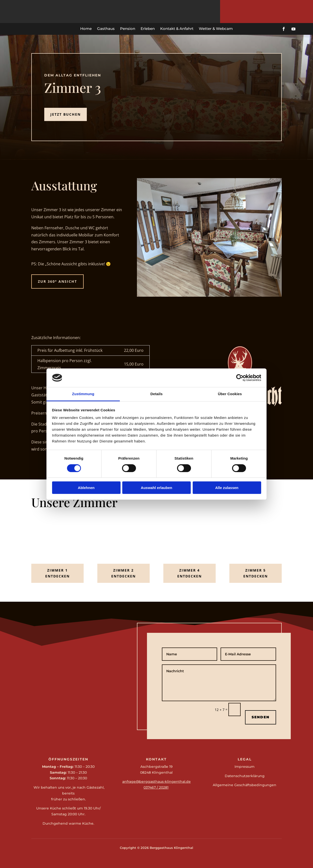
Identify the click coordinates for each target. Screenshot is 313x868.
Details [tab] (156, 394)
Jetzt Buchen (65, 114)
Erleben (148, 28)
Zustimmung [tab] (83, 394)
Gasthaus (106, 28)
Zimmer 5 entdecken (255, 573)
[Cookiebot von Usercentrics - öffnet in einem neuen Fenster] (239, 377)
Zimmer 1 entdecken (57, 573)
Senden (260, 717)
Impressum (245, 766)
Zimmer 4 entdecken (189, 573)
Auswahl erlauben (156, 488)
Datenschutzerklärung (245, 776)
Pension (127, 28)
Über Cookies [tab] (230, 394)
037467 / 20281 (156, 787)
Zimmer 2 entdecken (123, 573)
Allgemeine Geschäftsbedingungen (244, 785)
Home (86, 28)
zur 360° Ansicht (57, 281)
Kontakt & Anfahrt (176, 28)
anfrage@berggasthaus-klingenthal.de (156, 781)
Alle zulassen (226, 488)
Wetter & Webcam (216, 28)
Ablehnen (86, 488)
